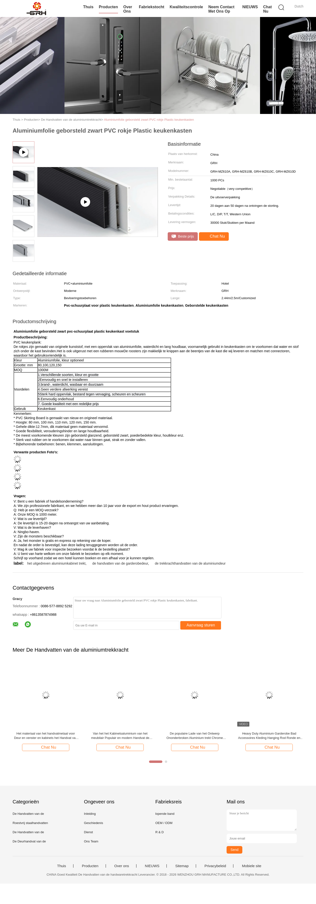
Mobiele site (251, 866)
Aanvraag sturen (201, 625)
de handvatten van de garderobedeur (120, 563)
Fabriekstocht (151, 7)
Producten (108, 7)
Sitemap (182, 866)
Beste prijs (183, 236)
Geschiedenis (93, 823)
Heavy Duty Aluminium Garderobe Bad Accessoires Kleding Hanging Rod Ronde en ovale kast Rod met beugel (269, 736)
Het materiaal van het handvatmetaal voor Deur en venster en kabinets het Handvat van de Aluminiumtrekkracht (45, 736)
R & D (159, 832)
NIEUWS (250, 7)
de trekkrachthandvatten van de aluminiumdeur (190, 563)
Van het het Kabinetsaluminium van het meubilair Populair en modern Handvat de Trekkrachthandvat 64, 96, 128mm (120, 736)
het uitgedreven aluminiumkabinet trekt (56, 563)
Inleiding (89, 814)
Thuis (88, 7)
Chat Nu (267, 9)
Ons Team (91, 841)
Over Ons (127, 9)
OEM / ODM (164, 823)
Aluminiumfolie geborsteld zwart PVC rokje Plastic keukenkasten (149, 119)
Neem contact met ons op (221, 9)
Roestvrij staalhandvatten (30, 823)
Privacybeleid (215, 866)
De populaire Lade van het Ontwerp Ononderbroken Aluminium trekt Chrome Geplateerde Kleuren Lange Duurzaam (194, 736)
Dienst (88, 832)
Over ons (121, 866)
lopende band (164, 814)
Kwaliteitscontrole (186, 7)
